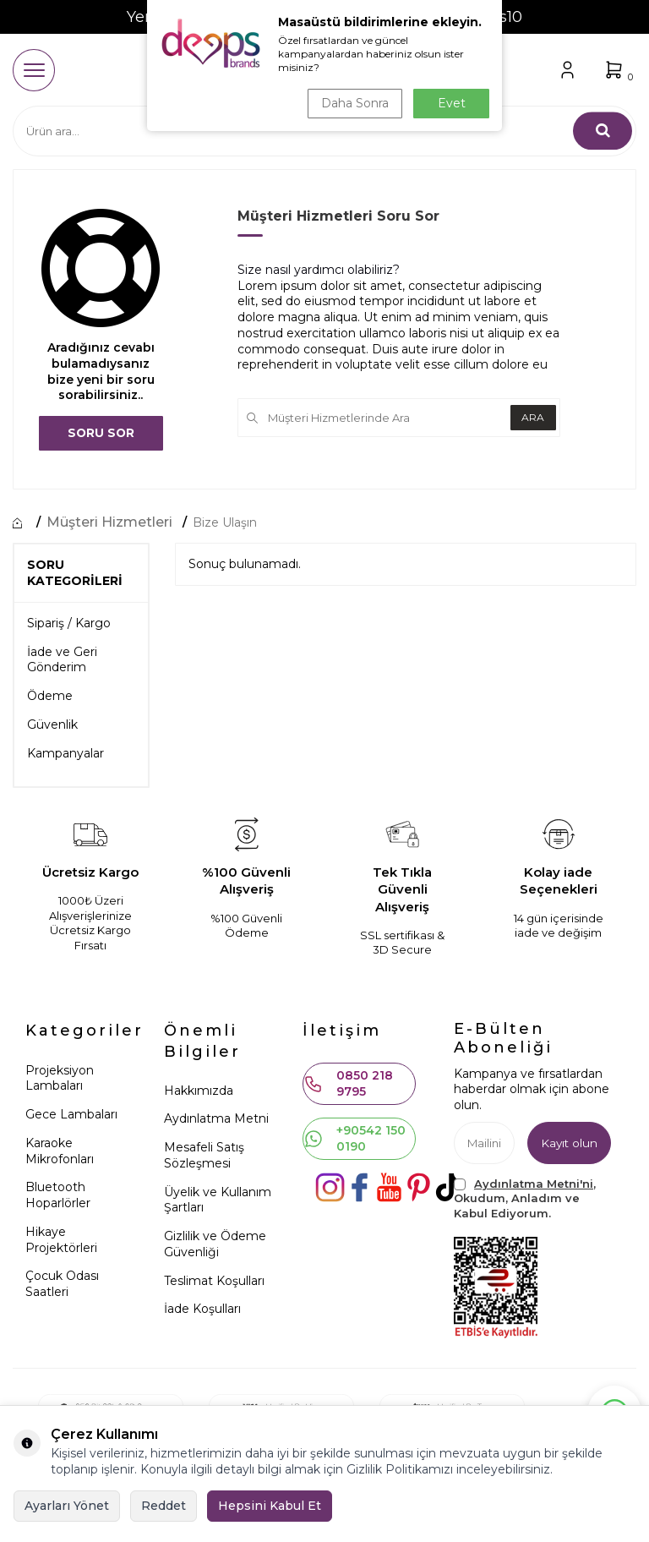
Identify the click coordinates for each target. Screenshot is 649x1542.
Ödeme (50, 696)
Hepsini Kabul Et (269, 1505)
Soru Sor (101, 432)
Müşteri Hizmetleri (109, 522)
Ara (531, 417)
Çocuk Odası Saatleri (62, 1284)
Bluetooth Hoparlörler (57, 1195)
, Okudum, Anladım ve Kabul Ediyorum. (525, 1198)
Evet (452, 103)
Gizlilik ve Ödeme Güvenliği (215, 1244)
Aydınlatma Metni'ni (533, 1183)
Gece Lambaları (71, 1114)
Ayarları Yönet (67, 1505)
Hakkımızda (198, 1090)
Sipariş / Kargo (69, 623)
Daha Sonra (353, 103)
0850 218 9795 (348, 1083)
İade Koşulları (202, 1309)
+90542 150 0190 (354, 1138)
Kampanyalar (65, 753)
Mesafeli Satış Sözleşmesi (204, 1156)
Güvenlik (52, 724)
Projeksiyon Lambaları (59, 1078)
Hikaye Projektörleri (61, 1239)
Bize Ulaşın (225, 522)
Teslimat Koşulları (214, 1280)
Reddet (163, 1505)
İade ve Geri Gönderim (62, 659)
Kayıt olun (568, 1143)
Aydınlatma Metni (216, 1119)
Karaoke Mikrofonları (59, 1151)
